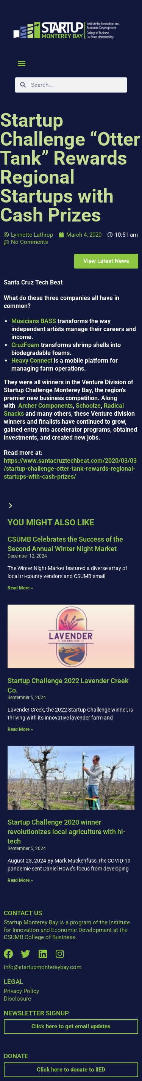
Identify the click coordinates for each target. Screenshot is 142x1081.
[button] (21, 63)
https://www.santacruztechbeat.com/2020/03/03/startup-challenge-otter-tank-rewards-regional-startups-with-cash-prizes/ (70, 468)
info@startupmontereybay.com (42, 967)
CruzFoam (25, 345)
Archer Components (45, 405)
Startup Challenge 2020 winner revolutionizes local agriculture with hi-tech (67, 831)
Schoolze (88, 405)
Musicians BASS (33, 321)
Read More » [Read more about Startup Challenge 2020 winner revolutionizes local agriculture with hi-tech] (20, 880)
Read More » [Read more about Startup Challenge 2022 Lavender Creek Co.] (20, 729)
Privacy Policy (21, 991)
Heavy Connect (31, 360)
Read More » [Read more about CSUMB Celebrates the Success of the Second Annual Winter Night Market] (20, 588)
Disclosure (17, 998)
